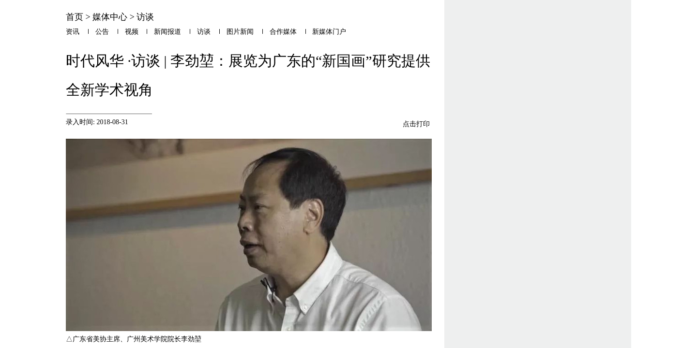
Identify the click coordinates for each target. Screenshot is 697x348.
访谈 (145, 17)
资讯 (72, 31)
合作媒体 (283, 31)
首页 (74, 17)
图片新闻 (240, 31)
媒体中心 (109, 17)
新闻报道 (167, 31)
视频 (131, 31)
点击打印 (416, 124)
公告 (102, 31)
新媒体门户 (329, 31)
